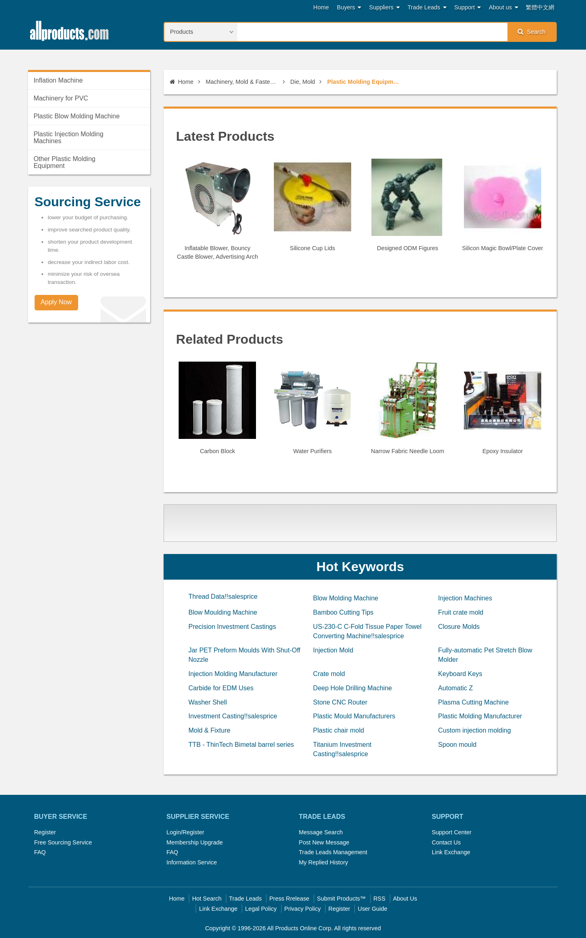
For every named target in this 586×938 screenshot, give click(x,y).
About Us (405, 898)
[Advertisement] (361, 532)
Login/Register (185, 832)
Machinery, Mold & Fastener (242, 82)
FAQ (40, 852)
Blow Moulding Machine (222, 612)
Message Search (321, 832)
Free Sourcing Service (63, 842)
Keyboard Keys (460, 673)
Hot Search (206, 898)
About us (503, 7)
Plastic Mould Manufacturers (354, 716)
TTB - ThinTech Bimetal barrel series (241, 744)
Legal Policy (261, 908)
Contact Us (446, 842)
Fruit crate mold (460, 612)
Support (467, 7)
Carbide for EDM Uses (221, 688)
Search (531, 31)
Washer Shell (207, 702)
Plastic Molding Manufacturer (480, 716)
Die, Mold (302, 82)
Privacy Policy (302, 908)
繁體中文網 (540, 7)
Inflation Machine (58, 80)
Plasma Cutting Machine (473, 702)
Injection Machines (465, 598)
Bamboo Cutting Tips (343, 612)
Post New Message (324, 842)
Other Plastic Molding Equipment (64, 162)
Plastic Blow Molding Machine (76, 116)
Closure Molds (459, 626)
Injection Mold (333, 650)
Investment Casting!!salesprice (232, 716)
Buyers (349, 7)
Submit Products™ (341, 898)
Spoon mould (457, 744)
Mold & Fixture (209, 730)
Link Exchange (451, 852)
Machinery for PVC (60, 98)
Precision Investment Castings (232, 626)
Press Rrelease (289, 898)
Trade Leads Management (333, 852)
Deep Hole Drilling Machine (352, 688)
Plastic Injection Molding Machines (68, 137)
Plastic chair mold (338, 730)
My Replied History (323, 862)
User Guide (372, 908)
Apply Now (56, 302)
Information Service (191, 862)
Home (321, 7)
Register (45, 832)
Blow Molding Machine (345, 598)
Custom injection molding (474, 730)
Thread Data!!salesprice (223, 596)
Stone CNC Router (340, 702)
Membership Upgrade (194, 842)
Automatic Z (455, 688)
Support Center (452, 832)
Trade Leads (427, 7)
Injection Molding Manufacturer (233, 673)
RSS (379, 898)
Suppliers (384, 7)
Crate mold (329, 673)
